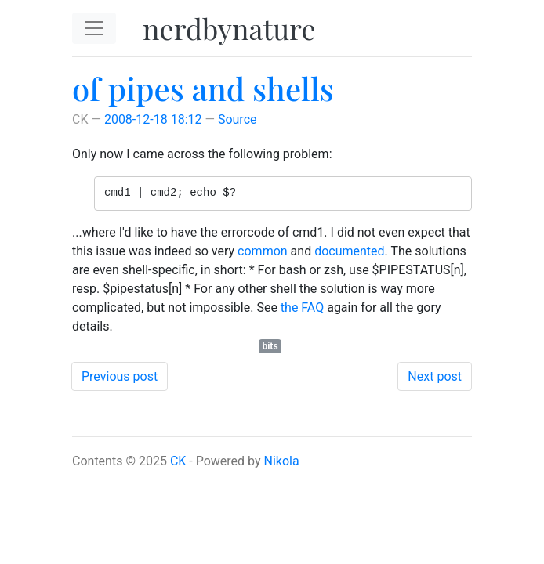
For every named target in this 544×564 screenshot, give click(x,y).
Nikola (281, 461)
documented (349, 251)
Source (237, 119)
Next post (435, 376)
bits (269, 346)
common (263, 251)
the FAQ (302, 307)
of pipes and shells (203, 88)
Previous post (120, 376)
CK (178, 461)
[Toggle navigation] (94, 28)
